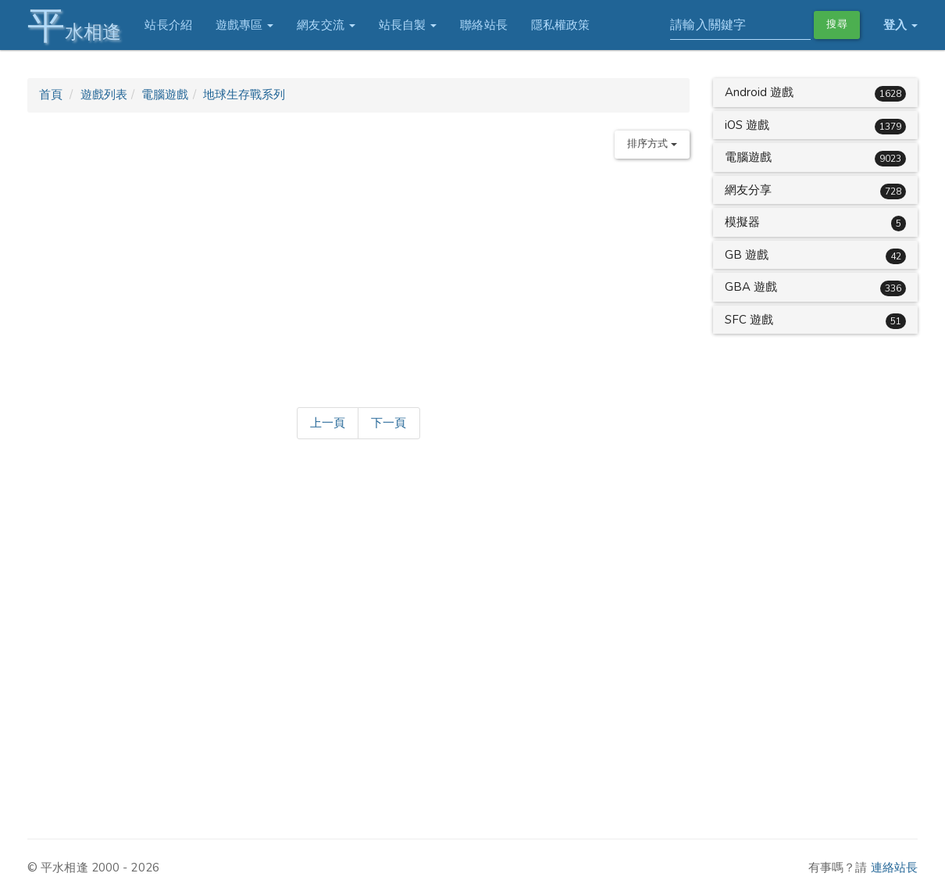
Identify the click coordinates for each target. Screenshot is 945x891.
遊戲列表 (103, 94)
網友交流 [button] (326, 25)
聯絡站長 (483, 25)
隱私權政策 (560, 25)
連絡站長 (894, 867)
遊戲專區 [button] (245, 25)
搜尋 (836, 24)
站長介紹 (167, 25)
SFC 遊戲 (749, 319)
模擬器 (742, 222)
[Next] (388, 423)
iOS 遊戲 (747, 125)
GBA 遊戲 (751, 287)
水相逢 (74, 25)
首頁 (50, 94)
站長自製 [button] (408, 25)
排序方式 (652, 144)
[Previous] (327, 423)
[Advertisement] (358, 279)
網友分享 (748, 190)
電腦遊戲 (164, 94)
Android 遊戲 (759, 92)
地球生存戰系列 (244, 94)
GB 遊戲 (747, 255)
